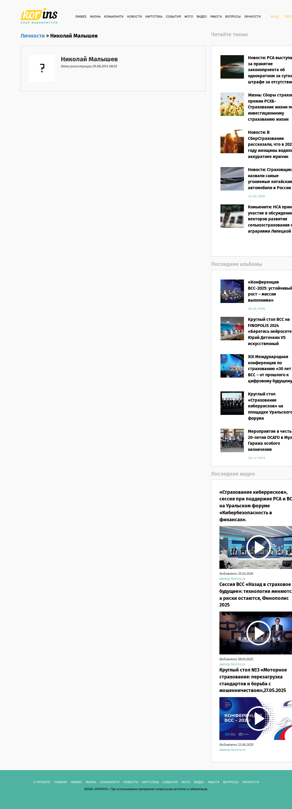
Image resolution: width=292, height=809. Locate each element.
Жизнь (95, 17)
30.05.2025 (256, 309)
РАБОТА (216, 17)
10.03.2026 (256, 197)
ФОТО (188, 17)
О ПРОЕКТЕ (41, 782)
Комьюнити (114, 17)
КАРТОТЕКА (153, 17)
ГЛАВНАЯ (60, 782)
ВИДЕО (202, 17)
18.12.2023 (256, 458)
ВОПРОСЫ (233, 17)
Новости (134, 17)
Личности (33, 36)
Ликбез (80, 17)
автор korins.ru (232, 579)
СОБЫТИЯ (173, 17)
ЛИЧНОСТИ (252, 17)
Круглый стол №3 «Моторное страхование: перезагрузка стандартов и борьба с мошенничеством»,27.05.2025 (253, 680)
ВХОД (275, 17)
